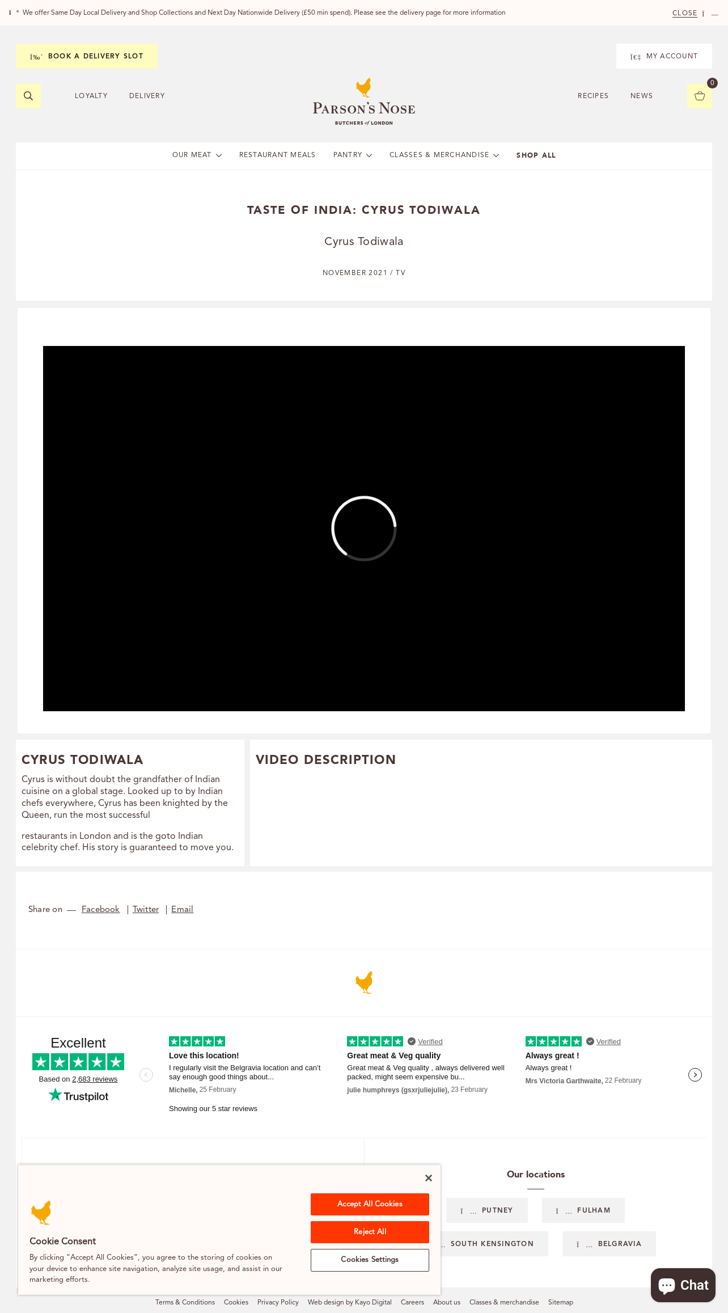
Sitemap (560, 1302)
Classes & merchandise (504, 1302)
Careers (412, 1302)
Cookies (236, 1302)
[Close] (428, 1178)
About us (446, 1302)
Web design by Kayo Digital (350, 1302)
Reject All (370, 1232)
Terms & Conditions (185, 1302)
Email (182, 910)
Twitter (146, 910)
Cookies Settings (370, 1260)
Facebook (101, 910)
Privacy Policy (278, 1302)
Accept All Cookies (369, 1204)
